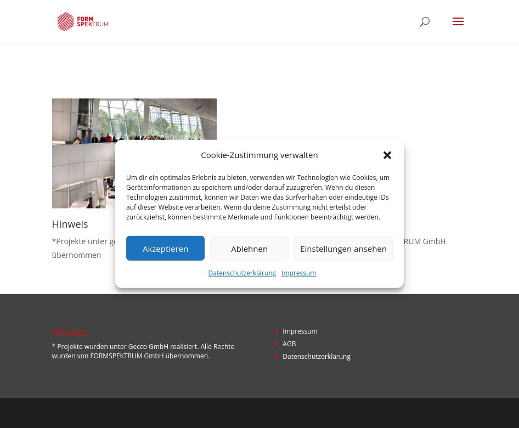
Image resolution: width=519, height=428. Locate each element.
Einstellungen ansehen (343, 248)
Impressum (298, 273)
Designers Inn (276, 412)
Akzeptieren (165, 248)
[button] (387, 154)
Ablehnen (249, 248)
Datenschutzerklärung (242, 273)
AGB (289, 343)
